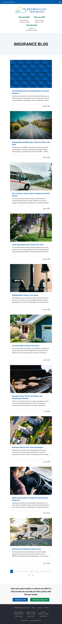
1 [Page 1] (11, 571)
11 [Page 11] (40, 571)
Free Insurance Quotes (8, 2)
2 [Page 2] (14, 571)
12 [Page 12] (43, 571)
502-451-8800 (24, 17)
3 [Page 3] (17, 571)
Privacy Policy (24, 620)
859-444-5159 (39, 17)
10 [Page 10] (37, 571)
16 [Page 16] (32, 575)
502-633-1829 (31, 25)
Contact (40, 607)
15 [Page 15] (29, 575)
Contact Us (20, 600)
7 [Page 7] (28, 571)
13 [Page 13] (46, 571)
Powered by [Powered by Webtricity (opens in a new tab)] (35, 620)
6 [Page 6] (25, 571)
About (33, 607)
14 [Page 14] (50, 571)
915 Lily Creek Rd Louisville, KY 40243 (18, 612)
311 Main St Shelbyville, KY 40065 (43, 612)
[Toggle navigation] (60, 2)
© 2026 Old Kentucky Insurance (21, 607)
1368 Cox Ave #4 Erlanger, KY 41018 (30, 612)
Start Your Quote (40, 600)
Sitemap (46, 607)
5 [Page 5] (22, 571)
